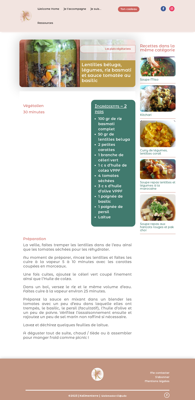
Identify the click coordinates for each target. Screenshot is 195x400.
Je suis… (95, 9)
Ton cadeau (129, 9)
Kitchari (145, 115)
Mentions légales (157, 381)
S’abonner (162, 377)
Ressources (45, 23)
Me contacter (159, 372)
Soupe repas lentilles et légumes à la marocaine (157, 185)
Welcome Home (48, 9)
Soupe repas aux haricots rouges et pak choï (157, 227)
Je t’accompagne (74, 9)
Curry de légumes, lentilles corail (153, 152)
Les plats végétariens (118, 48)
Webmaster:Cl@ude (114, 395)
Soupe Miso (149, 79)
